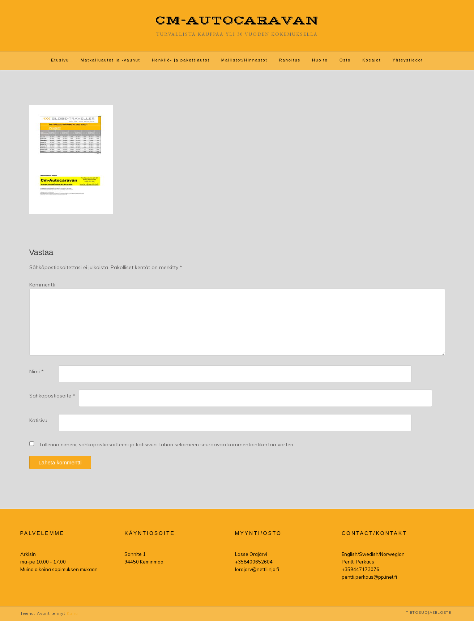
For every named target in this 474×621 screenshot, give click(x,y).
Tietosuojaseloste (428, 612)
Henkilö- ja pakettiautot (181, 60)
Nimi (36, 371)
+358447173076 (360, 569)
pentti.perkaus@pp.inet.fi (369, 577)
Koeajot (371, 60)
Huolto (320, 60)
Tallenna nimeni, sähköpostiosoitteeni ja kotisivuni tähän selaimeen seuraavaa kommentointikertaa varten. (166, 444)
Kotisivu (38, 420)
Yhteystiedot (407, 60)
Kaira (72, 613)
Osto (345, 60)
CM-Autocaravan (237, 20)
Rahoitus (289, 60)
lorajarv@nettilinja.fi (257, 569)
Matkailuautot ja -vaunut (110, 60)
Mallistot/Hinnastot (244, 60)
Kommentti (42, 284)
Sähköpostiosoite (52, 395)
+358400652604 (254, 562)
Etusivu (60, 60)
